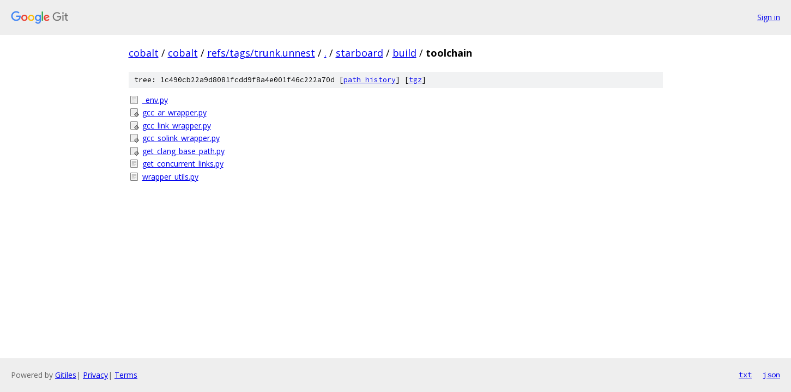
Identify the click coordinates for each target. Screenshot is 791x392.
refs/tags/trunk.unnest (261, 52)
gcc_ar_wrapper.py (174, 112)
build (404, 52)
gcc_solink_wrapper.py (181, 138)
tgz (415, 79)
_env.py (155, 100)
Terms (125, 375)
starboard (359, 52)
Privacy (95, 375)
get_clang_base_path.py (183, 151)
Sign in (768, 17)
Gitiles (65, 375)
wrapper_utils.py (170, 176)
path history (369, 79)
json (771, 374)
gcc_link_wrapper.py (176, 125)
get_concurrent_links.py (183, 163)
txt (745, 374)
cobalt (144, 52)
